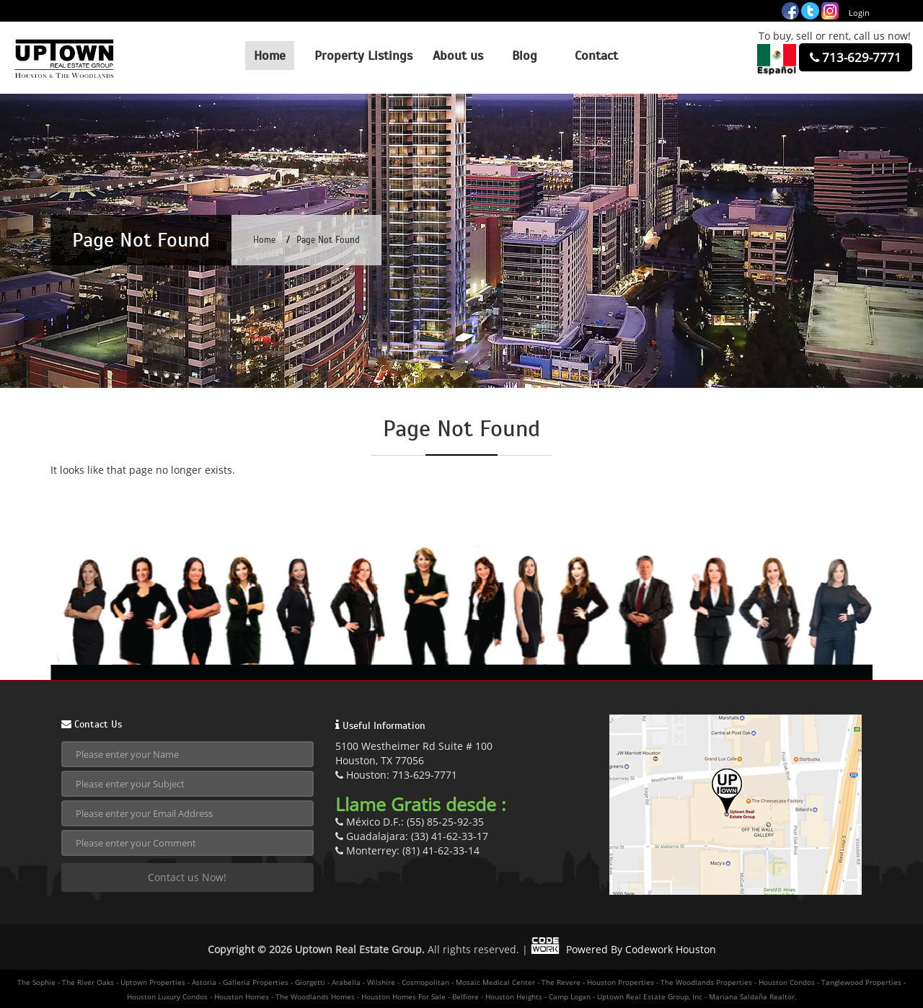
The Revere (561, 982)
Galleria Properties (255, 982)
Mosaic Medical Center (495, 982)
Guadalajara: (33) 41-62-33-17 (411, 836)
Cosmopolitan (425, 982)
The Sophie (36, 982)
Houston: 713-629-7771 (396, 775)
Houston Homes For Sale (403, 996)
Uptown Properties (152, 982)
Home (264, 240)
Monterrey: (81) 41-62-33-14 (407, 850)
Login (859, 12)
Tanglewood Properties (861, 982)
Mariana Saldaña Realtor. (753, 996)
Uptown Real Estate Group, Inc (649, 996)
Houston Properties (620, 982)
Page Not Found (328, 240)
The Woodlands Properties (706, 982)
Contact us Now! (187, 877)
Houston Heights (513, 996)
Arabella (346, 982)
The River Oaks (88, 982)
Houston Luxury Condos (167, 996)
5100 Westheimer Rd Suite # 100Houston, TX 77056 (414, 753)
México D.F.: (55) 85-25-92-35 (409, 821)
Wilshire (381, 982)
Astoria (204, 982)
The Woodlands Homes (315, 996)
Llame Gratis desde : (420, 804)
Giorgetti (310, 982)
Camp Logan (570, 996)
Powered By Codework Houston (623, 949)
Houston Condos (787, 982)
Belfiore (465, 996)
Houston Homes (241, 996)
